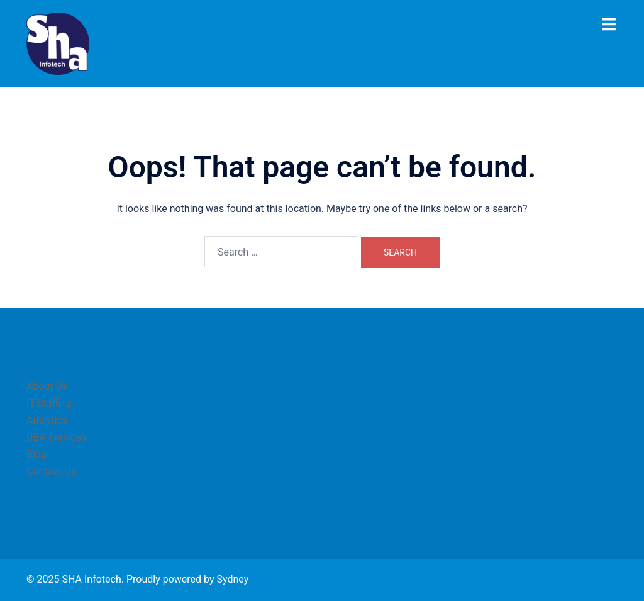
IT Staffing (49, 403)
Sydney (232, 579)
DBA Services (56, 437)
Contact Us (51, 471)
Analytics (46, 420)
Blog (36, 454)
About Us (46, 386)
